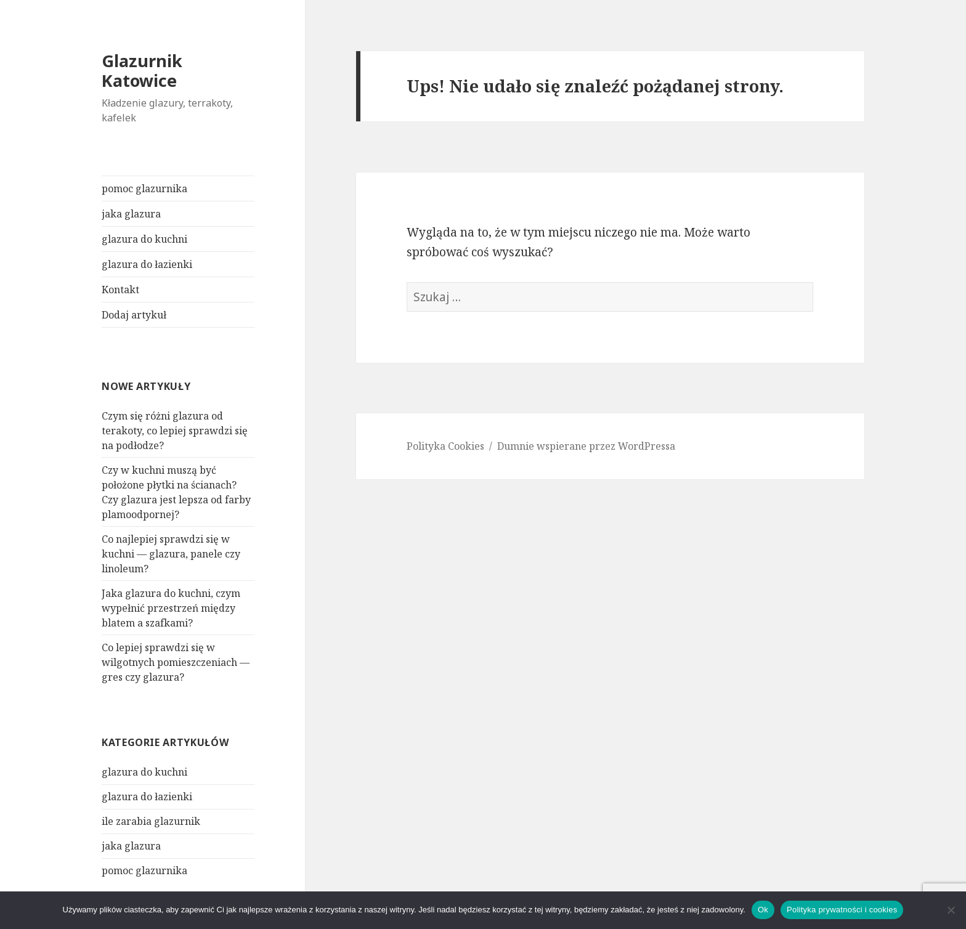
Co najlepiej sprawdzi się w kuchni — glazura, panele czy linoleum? (171, 553)
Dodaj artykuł (134, 315)
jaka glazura (131, 214)
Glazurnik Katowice (142, 70)
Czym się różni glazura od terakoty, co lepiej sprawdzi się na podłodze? (175, 430)
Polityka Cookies (445, 446)
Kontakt (120, 289)
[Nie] (950, 910)
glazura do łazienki (147, 264)
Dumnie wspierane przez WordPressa (586, 446)
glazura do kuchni (144, 239)
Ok (763, 909)
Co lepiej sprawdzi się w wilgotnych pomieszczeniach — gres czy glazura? (176, 662)
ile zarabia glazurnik (151, 821)
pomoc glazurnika (144, 188)
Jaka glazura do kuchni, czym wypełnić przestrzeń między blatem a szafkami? (171, 608)
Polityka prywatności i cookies (842, 909)
